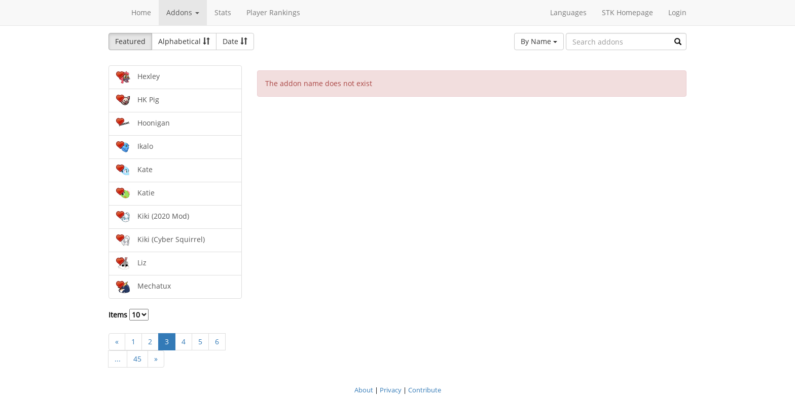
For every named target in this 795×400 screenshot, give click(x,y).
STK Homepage (627, 12)
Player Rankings (273, 12)
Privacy (391, 389)
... (118, 359)
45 (137, 359)
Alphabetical (184, 41)
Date (235, 41)
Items (129, 315)
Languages (568, 12)
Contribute (424, 389)
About (363, 389)
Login (677, 12)
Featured (130, 41)
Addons (182, 12)
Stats (222, 12)
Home (141, 12)
